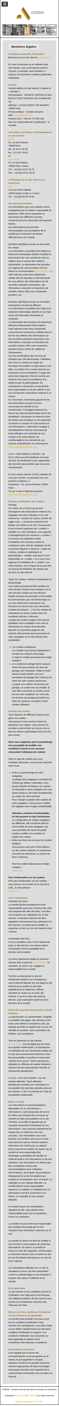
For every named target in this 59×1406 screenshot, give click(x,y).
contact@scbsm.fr (23, 115)
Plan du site (37, 1401)
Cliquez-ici (17, 870)
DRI (10, 186)
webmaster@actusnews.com (22, 447)
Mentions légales (23, 1401)
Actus (11, 139)
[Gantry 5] (29, 13)
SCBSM (31, 1395)
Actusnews (13, 159)
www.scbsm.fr (45, 57)
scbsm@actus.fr (43, 271)
